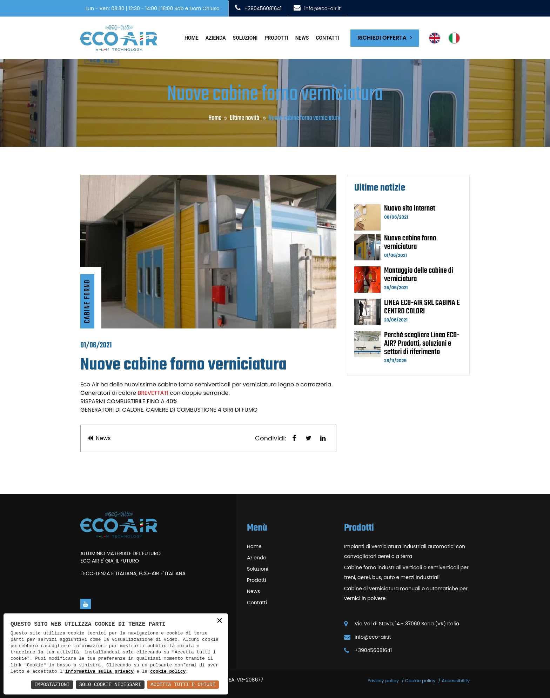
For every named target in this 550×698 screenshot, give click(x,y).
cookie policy (168, 672)
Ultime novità (245, 118)
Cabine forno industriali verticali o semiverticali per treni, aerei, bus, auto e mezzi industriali (406, 572)
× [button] (219, 621)
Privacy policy (383, 680)
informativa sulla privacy (99, 672)
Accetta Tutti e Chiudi (182, 684)
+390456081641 (262, 8)
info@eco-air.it (322, 8)
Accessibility (456, 680)
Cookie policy (420, 680)
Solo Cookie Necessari (110, 684)
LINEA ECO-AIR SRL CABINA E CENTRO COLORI (422, 307)
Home (192, 38)
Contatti (327, 38)
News (302, 38)
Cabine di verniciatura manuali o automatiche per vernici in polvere (406, 593)
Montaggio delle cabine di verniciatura (418, 275)
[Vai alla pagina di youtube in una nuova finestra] (85, 604)
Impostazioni (52, 684)
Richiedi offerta (384, 38)
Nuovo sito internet (409, 208)
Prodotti (276, 38)
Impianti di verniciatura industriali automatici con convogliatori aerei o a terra (404, 551)
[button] (294, 438)
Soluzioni (245, 38)
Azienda (216, 38)
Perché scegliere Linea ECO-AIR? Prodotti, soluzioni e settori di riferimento (422, 343)
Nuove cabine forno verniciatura (410, 242)
